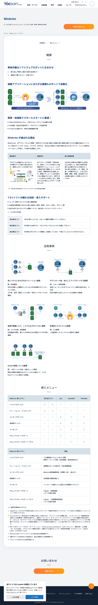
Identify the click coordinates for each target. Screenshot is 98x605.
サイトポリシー (12, 592)
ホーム (6, 33)
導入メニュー (54, 43)
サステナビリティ (81, 5)
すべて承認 (34, 597)
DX (4, 24)
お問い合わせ (75, 2)
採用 (52, 5)
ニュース (68, 5)
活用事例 (41, 43)
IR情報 (60, 5)
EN (86, 2)
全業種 (35, 24)
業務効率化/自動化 (42, 24)
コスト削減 (8, 24)
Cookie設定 (15, 597)
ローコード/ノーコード (17, 24)
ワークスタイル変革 (28, 24)
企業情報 (44, 5)
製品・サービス (32, 5)
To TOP (91, 583)
